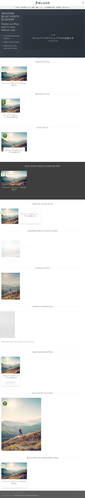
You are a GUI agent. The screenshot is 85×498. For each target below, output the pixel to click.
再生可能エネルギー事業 (27, 7)
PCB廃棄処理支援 (49, 7)
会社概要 (58, 7)
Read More (10, 382)
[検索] (83, 3)
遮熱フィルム (39, 7)
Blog (13, 492)
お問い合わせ (65, 7)
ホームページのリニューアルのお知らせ (14, 84)
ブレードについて (6, 492)
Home (18, 7)
